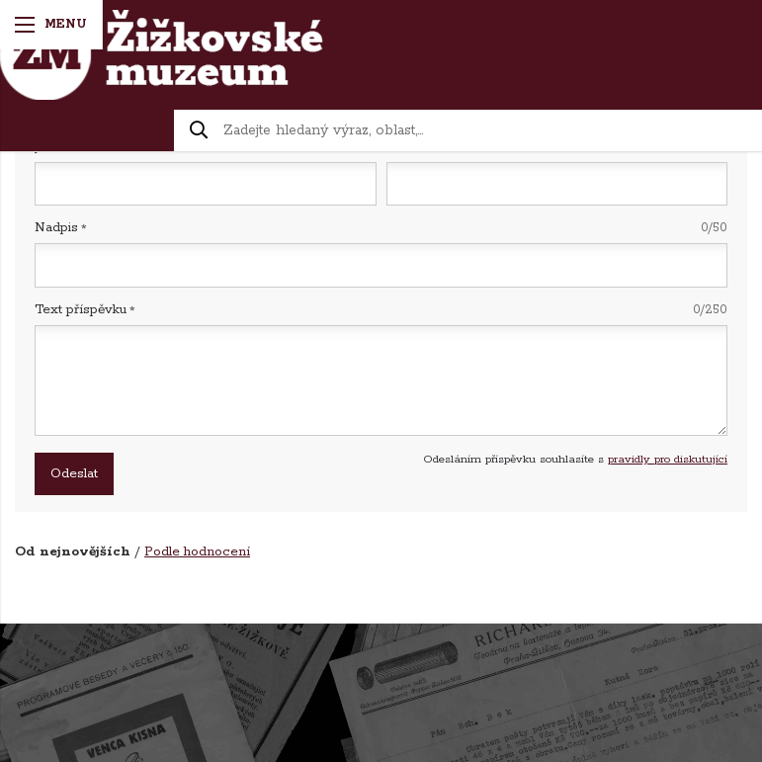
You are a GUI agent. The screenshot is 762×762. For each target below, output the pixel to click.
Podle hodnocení (197, 552)
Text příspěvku (381, 309)
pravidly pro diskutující (667, 459)
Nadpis (381, 227)
